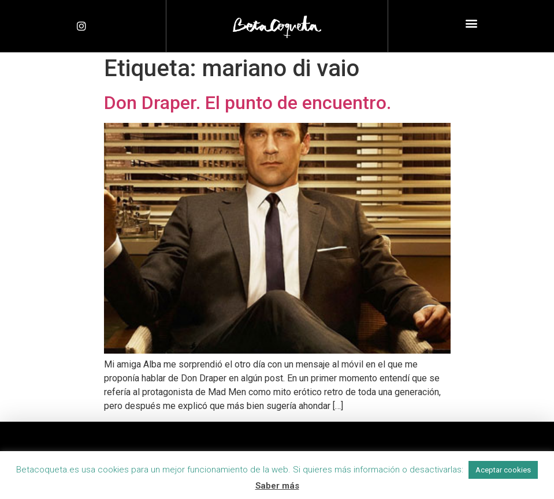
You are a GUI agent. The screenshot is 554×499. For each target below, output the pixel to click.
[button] (471, 23)
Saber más (277, 486)
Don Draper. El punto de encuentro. (247, 103)
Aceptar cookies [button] (503, 470)
